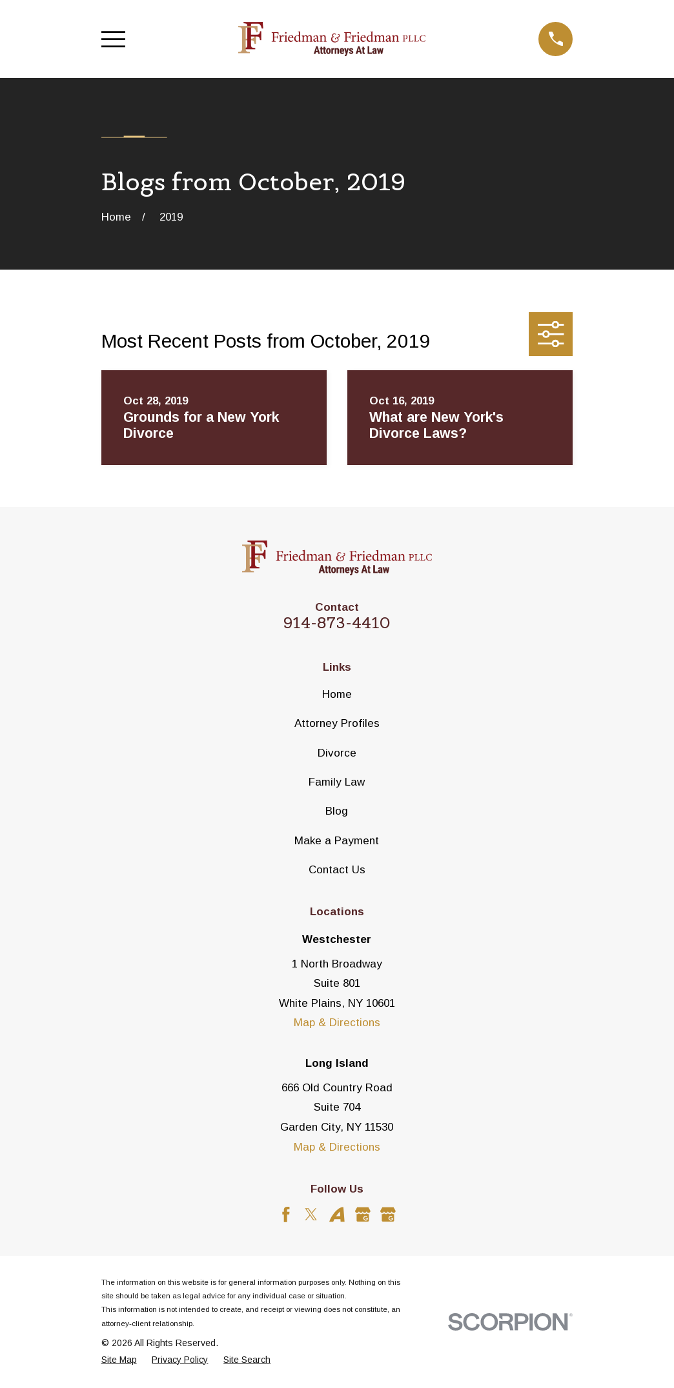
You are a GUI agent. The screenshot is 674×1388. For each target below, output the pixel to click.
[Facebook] (286, 1214)
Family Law (337, 782)
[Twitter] (311, 1214)
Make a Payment (336, 841)
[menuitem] (119, 1360)
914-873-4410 (337, 622)
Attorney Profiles (337, 723)
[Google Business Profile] (363, 1214)
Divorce (337, 753)
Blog (336, 811)
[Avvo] (337, 1214)
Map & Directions (337, 1022)
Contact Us (337, 870)
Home (337, 694)
